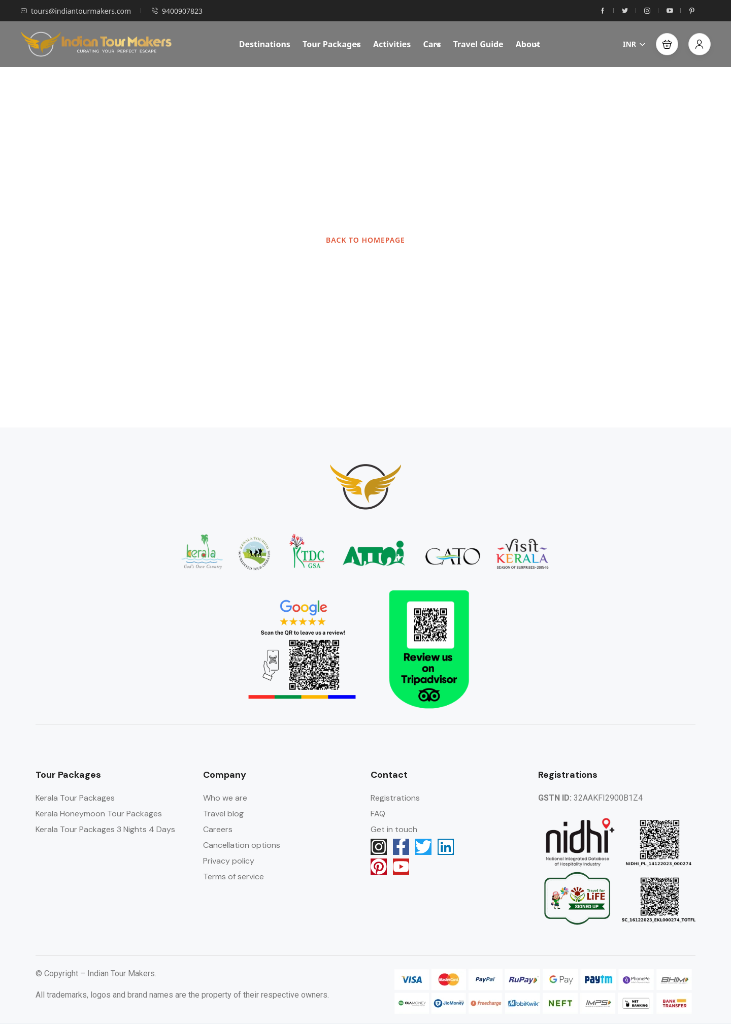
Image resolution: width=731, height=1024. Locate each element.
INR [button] (634, 44)
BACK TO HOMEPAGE (365, 240)
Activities (392, 44)
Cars (432, 44)
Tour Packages (332, 44)
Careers (217, 829)
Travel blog (223, 813)
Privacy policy (228, 860)
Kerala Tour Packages (75, 797)
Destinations (264, 44)
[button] (667, 44)
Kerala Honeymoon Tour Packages (99, 813)
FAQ (378, 813)
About (528, 44)
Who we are (225, 797)
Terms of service (233, 876)
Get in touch (394, 829)
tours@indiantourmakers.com (75, 11)
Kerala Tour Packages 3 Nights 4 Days (105, 829)
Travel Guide (478, 44)
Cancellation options (241, 845)
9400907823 (177, 11)
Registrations (395, 797)
